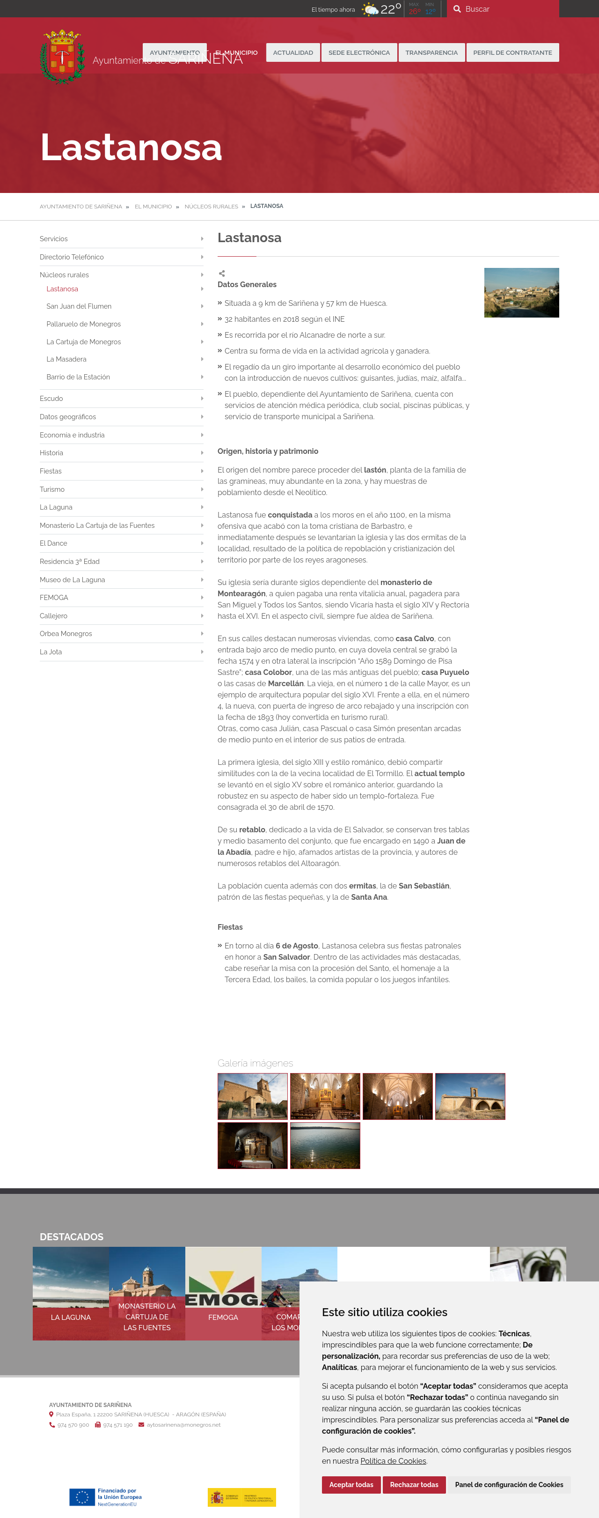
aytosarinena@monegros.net (180, 1425)
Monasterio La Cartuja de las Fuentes (97, 525)
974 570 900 (69, 1425)
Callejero (53, 616)
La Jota (51, 652)
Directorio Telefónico (72, 257)
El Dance (53, 543)
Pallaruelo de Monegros (83, 324)
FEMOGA (54, 597)
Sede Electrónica (359, 52)
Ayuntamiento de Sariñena (81, 206)
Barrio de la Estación (78, 377)
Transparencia (432, 52)
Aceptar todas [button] (351, 1484)
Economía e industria (72, 435)
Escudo (51, 398)
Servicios (54, 239)
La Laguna (56, 507)
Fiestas (51, 471)
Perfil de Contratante (513, 52)
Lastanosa (62, 289)
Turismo (52, 489)
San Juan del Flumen (78, 306)
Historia (51, 453)
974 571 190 (114, 1425)
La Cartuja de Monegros (83, 342)
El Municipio (153, 206)
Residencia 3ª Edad (70, 561)
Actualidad (293, 52)
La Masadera (66, 359)
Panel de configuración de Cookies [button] (509, 1484)
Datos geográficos (68, 417)
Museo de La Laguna (72, 580)
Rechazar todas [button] (414, 1484)
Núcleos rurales (211, 206)
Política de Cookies (393, 1461)
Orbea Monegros (66, 633)
